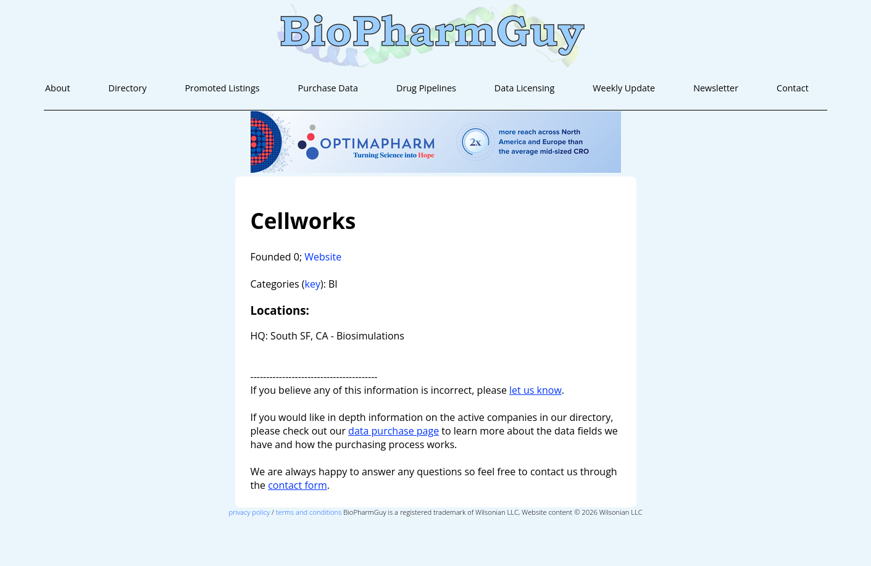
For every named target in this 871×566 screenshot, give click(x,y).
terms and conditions (309, 512)
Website (322, 257)
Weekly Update (624, 88)
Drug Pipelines (426, 88)
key (312, 284)
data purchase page (393, 431)
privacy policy (249, 512)
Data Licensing (524, 88)
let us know (535, 390)
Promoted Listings (222, 88)
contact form (297, 485)
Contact (793, 88)
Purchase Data (328, 88)
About (57, 88)
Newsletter (715, 88)
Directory (128, 88)
